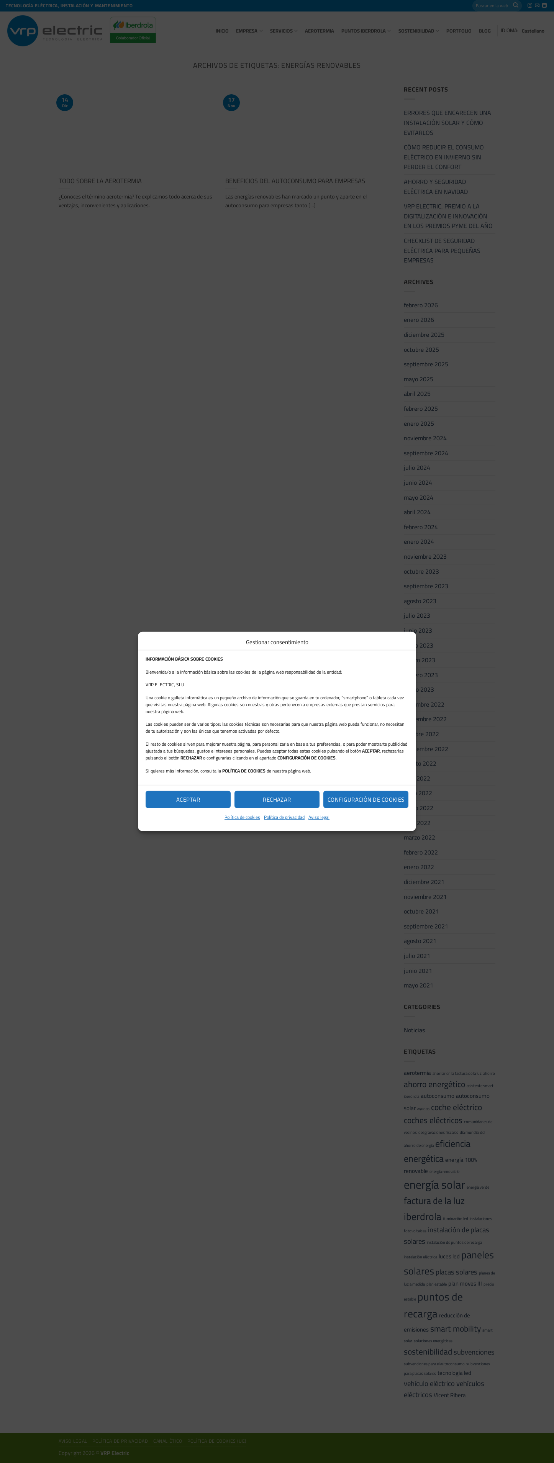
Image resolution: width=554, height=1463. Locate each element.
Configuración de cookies (366, 799)
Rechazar (277, 799)
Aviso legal (318, 817)
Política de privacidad (284, 817)
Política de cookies (242, 817)
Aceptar (188, 799)
